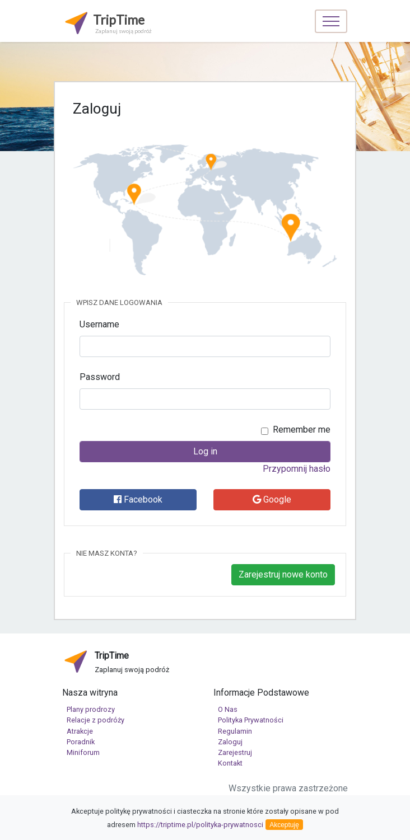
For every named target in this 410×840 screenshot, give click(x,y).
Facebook (138, 499)
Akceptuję (284, 825)
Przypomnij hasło (296, 468)
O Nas (227, 709)
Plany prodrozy (91, 709)
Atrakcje (80, 731)
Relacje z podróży (95, 720)
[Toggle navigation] (331, 21)
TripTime (107, 22)
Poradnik (81, 742)
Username (99, 324)
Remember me (301, 429)
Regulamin (235, 731)
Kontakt (230, 763)
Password (100, 377)
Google (272, 499)
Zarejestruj (235, 752)
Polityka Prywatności (250, 720)
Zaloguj (230, 742)
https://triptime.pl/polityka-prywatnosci (200, 824)
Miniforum (83, 752)
